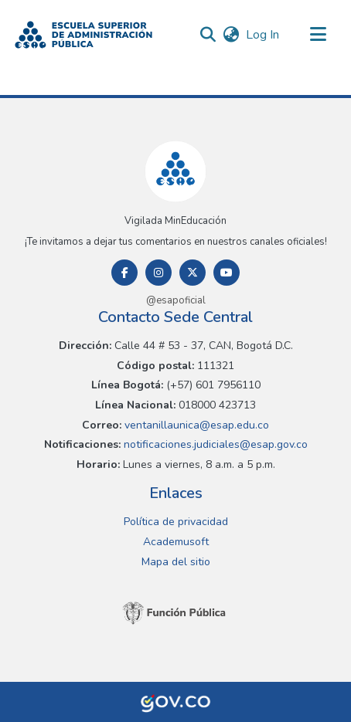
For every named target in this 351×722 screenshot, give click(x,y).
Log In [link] (263, 34)
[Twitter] (192, 272)
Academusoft (176, 541)
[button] (83, 34)
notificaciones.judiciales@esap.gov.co (214, 444)
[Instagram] (158, 272)
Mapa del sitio (175, 561)
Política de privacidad (176, 521)
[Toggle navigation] (317, 34)
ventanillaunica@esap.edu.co (195, 425)
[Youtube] (226, 272)
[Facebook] (124, 272)
